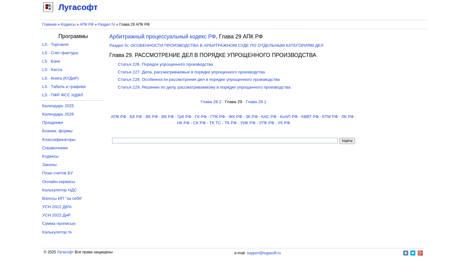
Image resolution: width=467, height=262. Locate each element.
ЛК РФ (347, 116)
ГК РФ (201, 116)
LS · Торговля (55, 44)
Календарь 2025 (58, 105)
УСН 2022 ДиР (56, 215)
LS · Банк (51, 61)
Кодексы (68, 24)
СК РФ (199, 122)
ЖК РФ (235, 116)
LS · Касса (52, 69)
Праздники (52, 122)
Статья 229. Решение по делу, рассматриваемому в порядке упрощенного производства (204, 87)
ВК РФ (152, 116)
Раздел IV (106, 24)
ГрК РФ (184, 116)
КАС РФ (269, 116)
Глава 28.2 (211, 101)
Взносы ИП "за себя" (62, 198)
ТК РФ (231, 122)
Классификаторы (59, 139)
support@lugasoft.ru (264, 253)
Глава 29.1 (256, 101)
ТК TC (215, 122)
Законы (49, 164)
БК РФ (136, 116)
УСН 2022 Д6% (56, 206)
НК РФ (183, 122)
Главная (49, 24)
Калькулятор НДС (59, 190)
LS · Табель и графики (64, 86)
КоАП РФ (289, 116)
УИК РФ (247, 122)
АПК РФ (87, 24)
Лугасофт (65, 252)
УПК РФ (266, 122)
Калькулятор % (56, 232)
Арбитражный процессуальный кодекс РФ (162, 36)
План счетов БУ (57, 173)
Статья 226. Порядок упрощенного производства (165, 64)
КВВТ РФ (310, 116)
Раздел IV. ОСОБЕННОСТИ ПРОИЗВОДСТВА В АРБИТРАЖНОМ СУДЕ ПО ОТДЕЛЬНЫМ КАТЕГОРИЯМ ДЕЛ (216, 45)
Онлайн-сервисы (58, 181)
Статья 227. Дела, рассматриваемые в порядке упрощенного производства (191, 72)
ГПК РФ (217, 116)
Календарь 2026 (58, 114)
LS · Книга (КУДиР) (60, 78)
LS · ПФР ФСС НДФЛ (62, 95)
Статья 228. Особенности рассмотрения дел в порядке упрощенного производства (198, 79)
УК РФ (284, 122)
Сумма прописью (59, 223)
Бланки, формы (57, 131)
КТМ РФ (330, 116)
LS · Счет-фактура (60, 52)
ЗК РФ (252, 116)
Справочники (54, 148)
